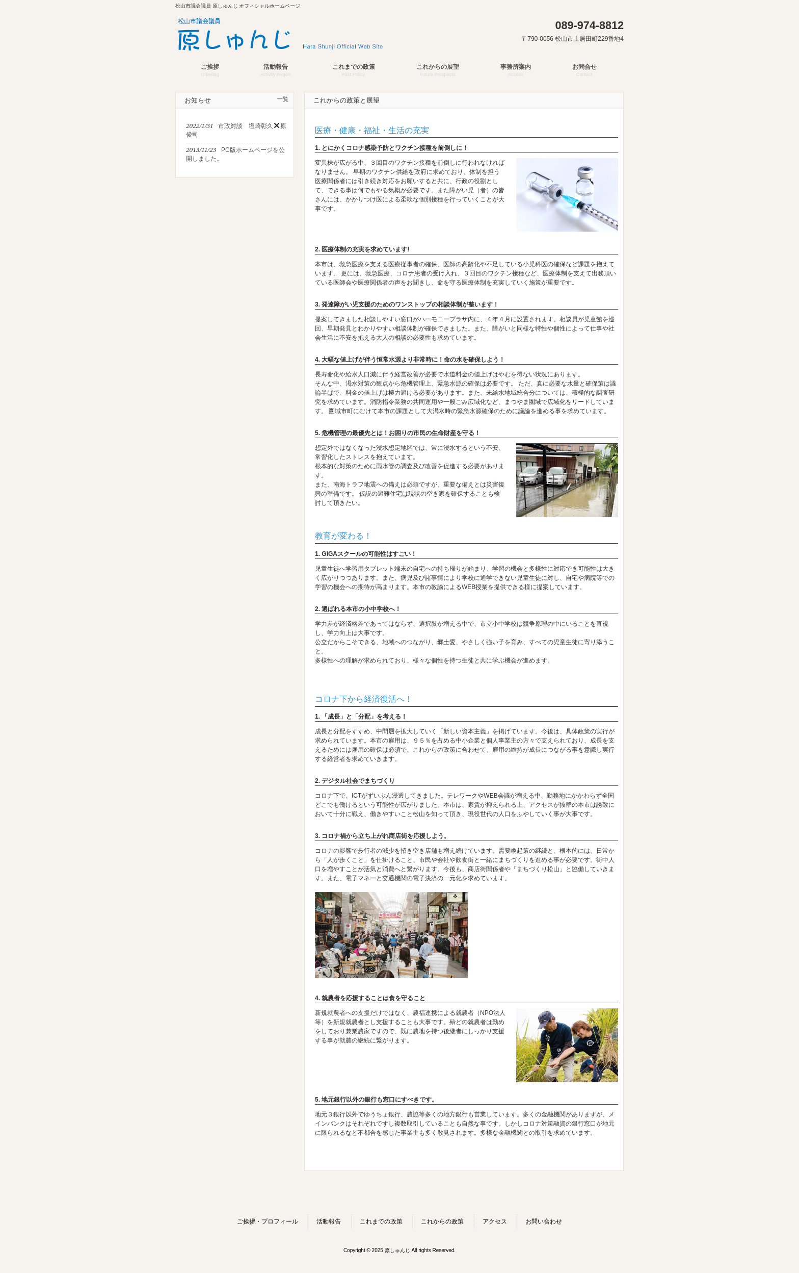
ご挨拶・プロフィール (267, 1221)
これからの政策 (442, 1221)
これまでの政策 (381, 1221)
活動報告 (328, 1221)
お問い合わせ (543, 1221)
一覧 (282, 99)
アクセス (495, 1221)
